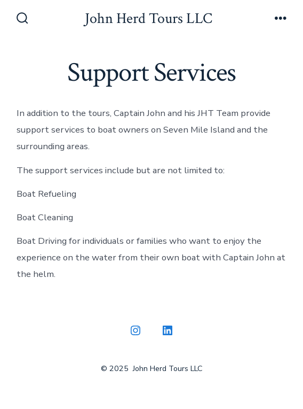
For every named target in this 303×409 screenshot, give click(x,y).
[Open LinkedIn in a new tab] (167, 330)
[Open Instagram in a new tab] (135, 330)
